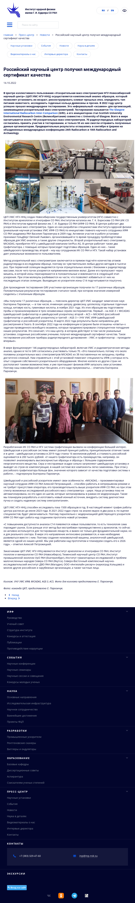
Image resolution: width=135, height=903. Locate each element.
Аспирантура (15, 779)
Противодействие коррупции (25, 648)
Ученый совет (15, 624)
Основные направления (22, 698)
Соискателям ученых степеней (25, 785)
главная (8, 35)
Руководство (14, 618)
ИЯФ (67, 611)
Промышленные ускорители (24, 739)
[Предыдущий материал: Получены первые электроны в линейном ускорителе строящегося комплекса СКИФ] (13, 595)
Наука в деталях (86, 45)
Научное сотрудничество (22, 710)
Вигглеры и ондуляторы (21, 751)
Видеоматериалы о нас (23, 54)
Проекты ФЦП (15, 723)
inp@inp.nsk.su (88, 859)
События (46, 45)
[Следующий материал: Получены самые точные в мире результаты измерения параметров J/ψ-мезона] (14, 598)
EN (112, 10)
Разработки (67, 732)
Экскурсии (16, 877)
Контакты (82, 54)
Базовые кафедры (18, 767)
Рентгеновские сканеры (21, 745)
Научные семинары (19, 670)
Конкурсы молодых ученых (23, 683)
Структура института (19, 630)
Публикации (14, 642)
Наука (67, 692)
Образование (67, 760)
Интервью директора (56, 54)
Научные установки (21, 45)
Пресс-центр (26, 35)
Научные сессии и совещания (25, 676)
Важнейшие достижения (22, 717)
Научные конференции (21, 664)
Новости (45, 35)
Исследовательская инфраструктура (29, 704)
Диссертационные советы (23, 773)
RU (103, 10)
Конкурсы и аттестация (21, 636)
